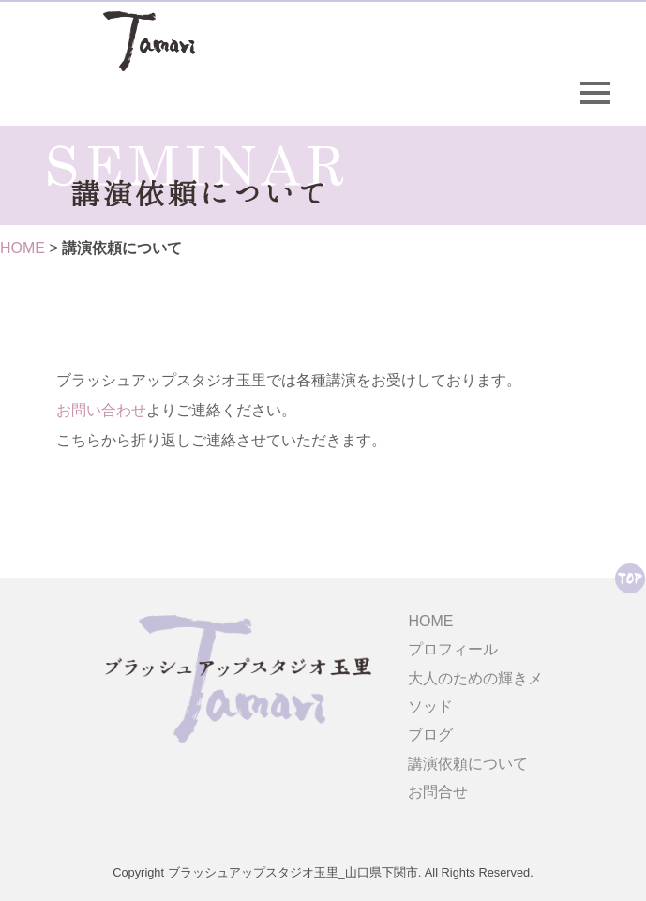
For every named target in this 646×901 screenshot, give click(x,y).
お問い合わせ (101, 410)
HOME (22, 248)
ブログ (430, 735)
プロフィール (453, 649)
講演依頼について (468, 764)
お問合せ (438, 792)
